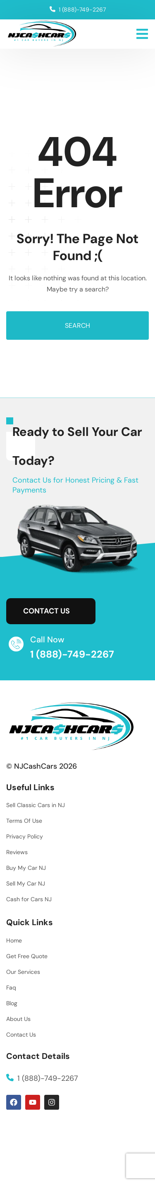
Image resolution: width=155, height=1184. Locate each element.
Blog (11, 1003)
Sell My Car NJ (25, 883)
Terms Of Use (24, 820)
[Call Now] (16, 644)
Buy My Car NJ (26, 867)
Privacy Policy (24, 836)
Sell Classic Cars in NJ (35, 805)
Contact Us (21, 1034)
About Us (18, 1019)
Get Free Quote (27, 956)
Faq (11, 987)
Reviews (17, 852)
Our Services (23, 972)
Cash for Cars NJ (29, 899)
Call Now (47, 639)
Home (14, 940)
